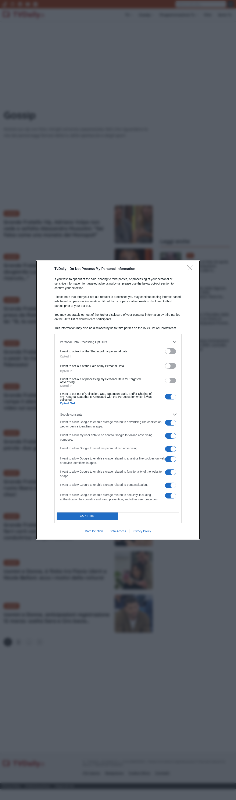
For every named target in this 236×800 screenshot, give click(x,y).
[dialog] (118, 400)
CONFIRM (87, 516)
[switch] (170, 351)
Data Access (118, 531)
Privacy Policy (142, 531)
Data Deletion (94, 531)
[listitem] (118, 342)
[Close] (191, 269)
